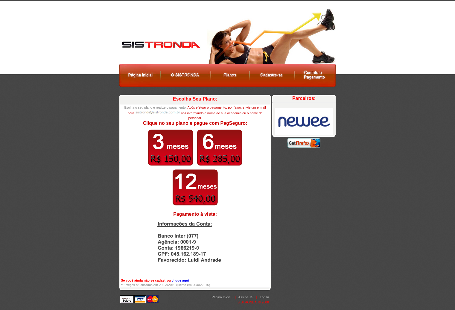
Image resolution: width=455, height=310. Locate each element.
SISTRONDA (247, 302)
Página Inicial (221, 297)
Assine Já (245, 297)
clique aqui (180, 280)
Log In (264, 297)
